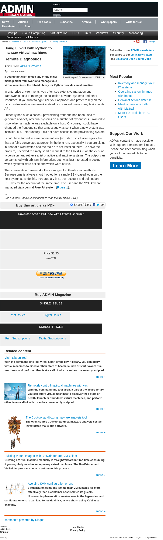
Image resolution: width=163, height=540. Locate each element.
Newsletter (9, 26)
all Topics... (33, 37)
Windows (102, 33)
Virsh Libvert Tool (15, 357)
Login (152, 41)
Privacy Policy (77, 530)
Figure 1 (62, 187)
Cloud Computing (33, 33)
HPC (75, 33)
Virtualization (59, 33)
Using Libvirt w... (60, 41)
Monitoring (136, 33)
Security (118, 33)
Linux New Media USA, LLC (130, 537)
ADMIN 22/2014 (30, 66)
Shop (28, 26)
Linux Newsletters (142, 54)
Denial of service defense (135, 100)
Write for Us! (134, 22)
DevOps (12, 33)
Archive (86, 22)
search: (57, 4)
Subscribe (66, 22)
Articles (23, 22)
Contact (4, 532)
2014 (25, 41)
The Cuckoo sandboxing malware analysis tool (56, 417)
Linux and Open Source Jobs (133, 58)
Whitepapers (109, 22)
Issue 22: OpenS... (40, 41)
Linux (87, 33)
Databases (14, 37)
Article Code (5, 529)
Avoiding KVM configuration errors (50, 483)
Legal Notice (78, 527)
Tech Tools (44, 22)
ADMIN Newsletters (142, 50)
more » (100, 376)
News (5, 22)
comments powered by (24, 520)
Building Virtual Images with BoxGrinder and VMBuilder (40, 456)
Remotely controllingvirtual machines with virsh (58, 385)
